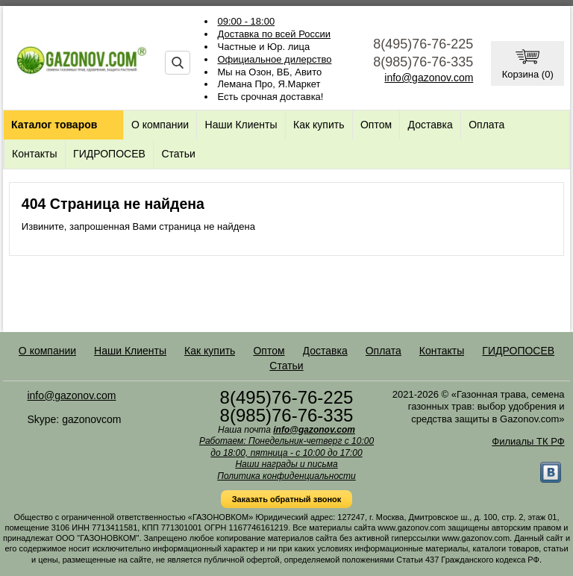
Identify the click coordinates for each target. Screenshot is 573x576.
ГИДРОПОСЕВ (109, 154)
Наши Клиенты (241, 125)
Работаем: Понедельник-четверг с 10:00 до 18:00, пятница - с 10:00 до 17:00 (286, 447)
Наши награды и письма (286, 464)
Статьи (178, 154)
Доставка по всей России (274, 34)
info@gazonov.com (428, 78)
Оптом (376, 125)
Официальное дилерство (275, 59)
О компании (160, 125)
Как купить (318, 125)
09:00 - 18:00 (246, 21)
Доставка (430, 125)
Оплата (486, 125)
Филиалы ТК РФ (528, 441)
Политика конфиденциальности (286, 476)
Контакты (34, 154)
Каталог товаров (54, 125)
